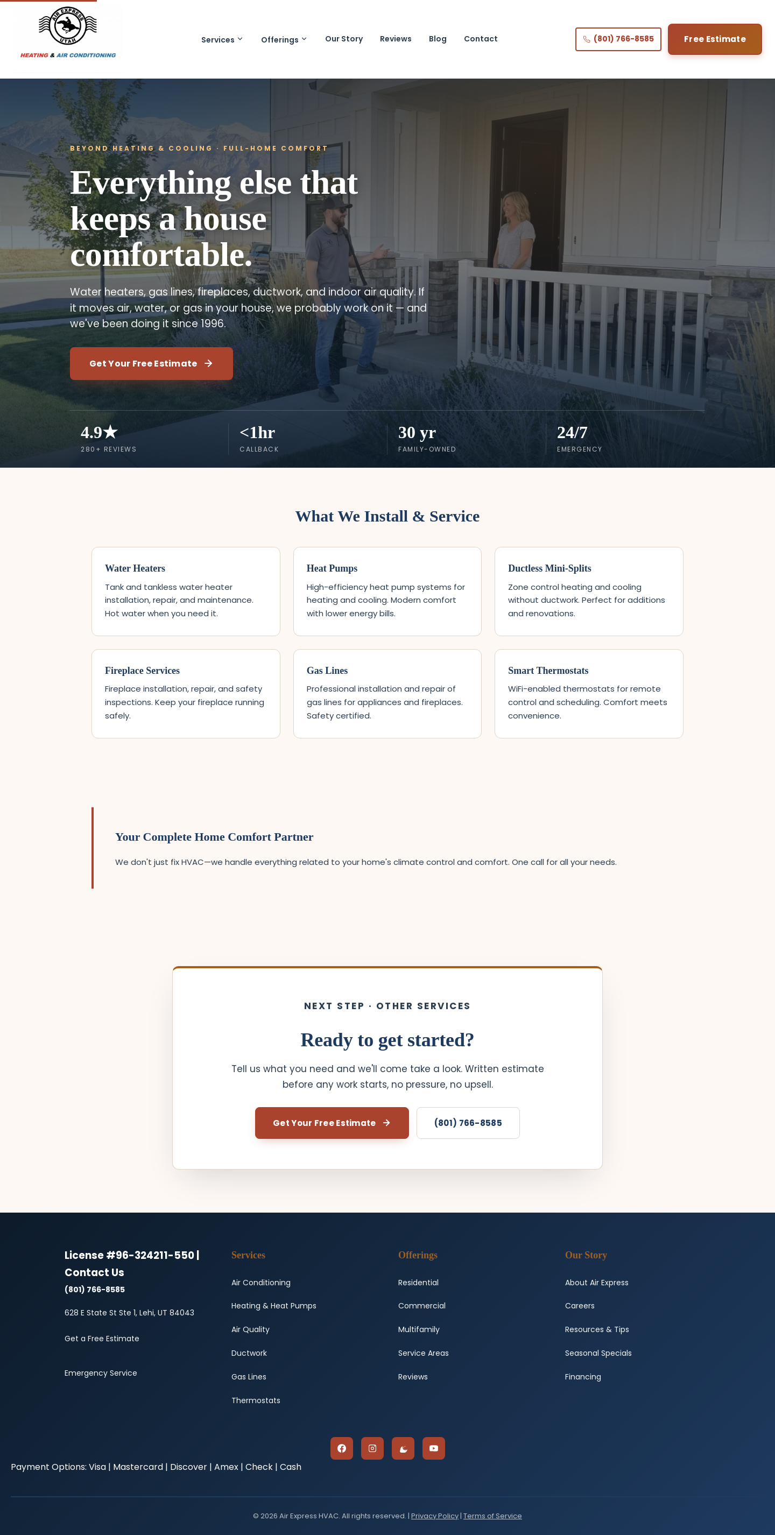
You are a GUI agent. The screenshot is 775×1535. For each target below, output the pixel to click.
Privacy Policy (435, 1516)
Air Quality (250, 1329)
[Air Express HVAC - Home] (68, 39)
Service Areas (423, 1353)
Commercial (422, 1305)
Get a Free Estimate (102, 1338)
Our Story (344, 38)
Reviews (396, 38)
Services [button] (222, 39)
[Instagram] (372, 1448)
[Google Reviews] (403, 1448)
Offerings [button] (284, 39)
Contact (481, 38)
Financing (583, 1376)
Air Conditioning (261, 1282)
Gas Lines (248, 1376)
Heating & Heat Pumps (273, 1305)
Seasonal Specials (598, 1353)
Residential (418, 1282)
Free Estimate (715, 39)
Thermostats (255, 1400)
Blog (438, 38)
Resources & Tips (597, 1329)
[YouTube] (433, 1448)
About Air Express (597, 1282)
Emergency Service (101, 1373)
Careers (580, 1305)
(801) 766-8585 (618, 38)
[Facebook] (341, 1448)
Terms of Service (492, 1516)
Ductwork (249, 1353)
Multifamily (419, 1329)
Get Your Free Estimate (151, 363)
